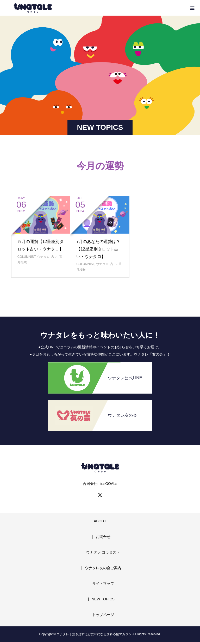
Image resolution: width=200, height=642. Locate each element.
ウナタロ (43, 257)
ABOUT (100, 521)
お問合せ (103, 537)
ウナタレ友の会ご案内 (103, 568)
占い (54, 257)
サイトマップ (103, 583)
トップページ (103, 615)
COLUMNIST (26, 257)
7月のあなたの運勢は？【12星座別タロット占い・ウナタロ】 (98, 249)
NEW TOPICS (103, 599)
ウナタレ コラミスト (103, 552)
